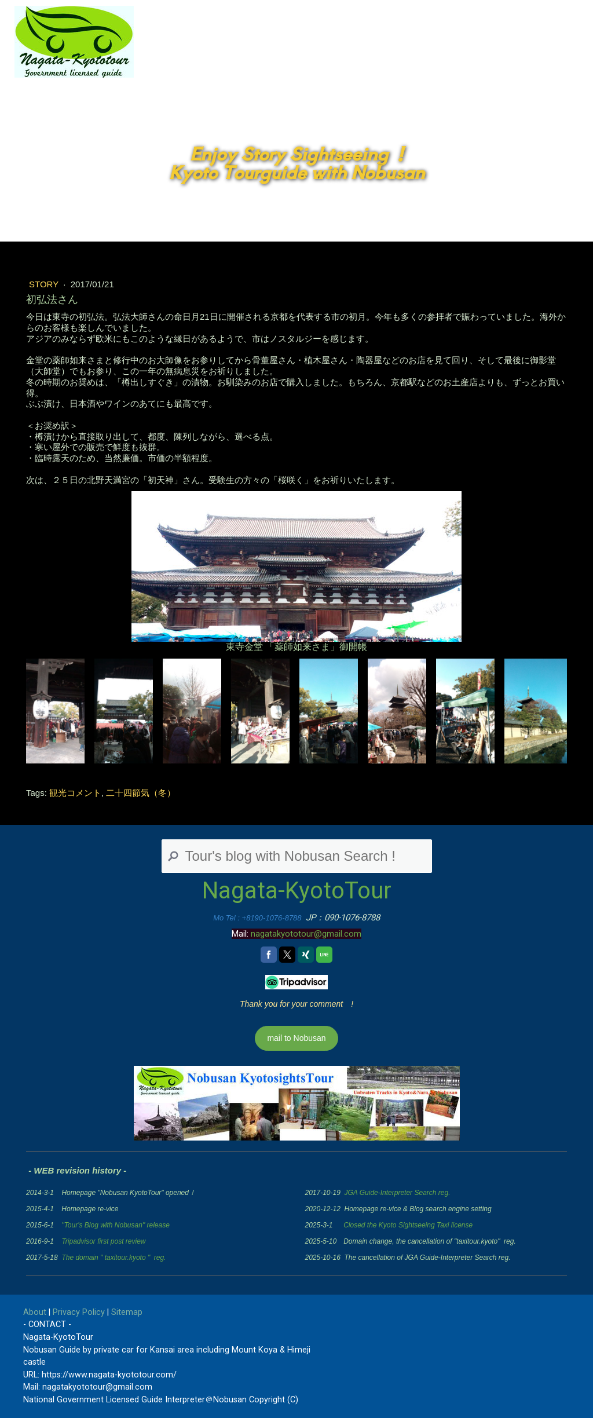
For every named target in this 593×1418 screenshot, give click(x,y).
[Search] (297, 856)
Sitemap (126, 1312)
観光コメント (75, 793)
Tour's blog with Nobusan (432, 70)
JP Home (251, 70)
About (34, 1312)
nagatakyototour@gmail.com (306, 934)
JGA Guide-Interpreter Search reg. (398, 1193)
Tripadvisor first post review (103, 1241)
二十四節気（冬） (140, 793)
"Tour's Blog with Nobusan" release (115, 1225)
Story (45, 284)
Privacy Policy (79, 1312)
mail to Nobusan (296, 1038)
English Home (325, 70)
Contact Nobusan (547, 70)
